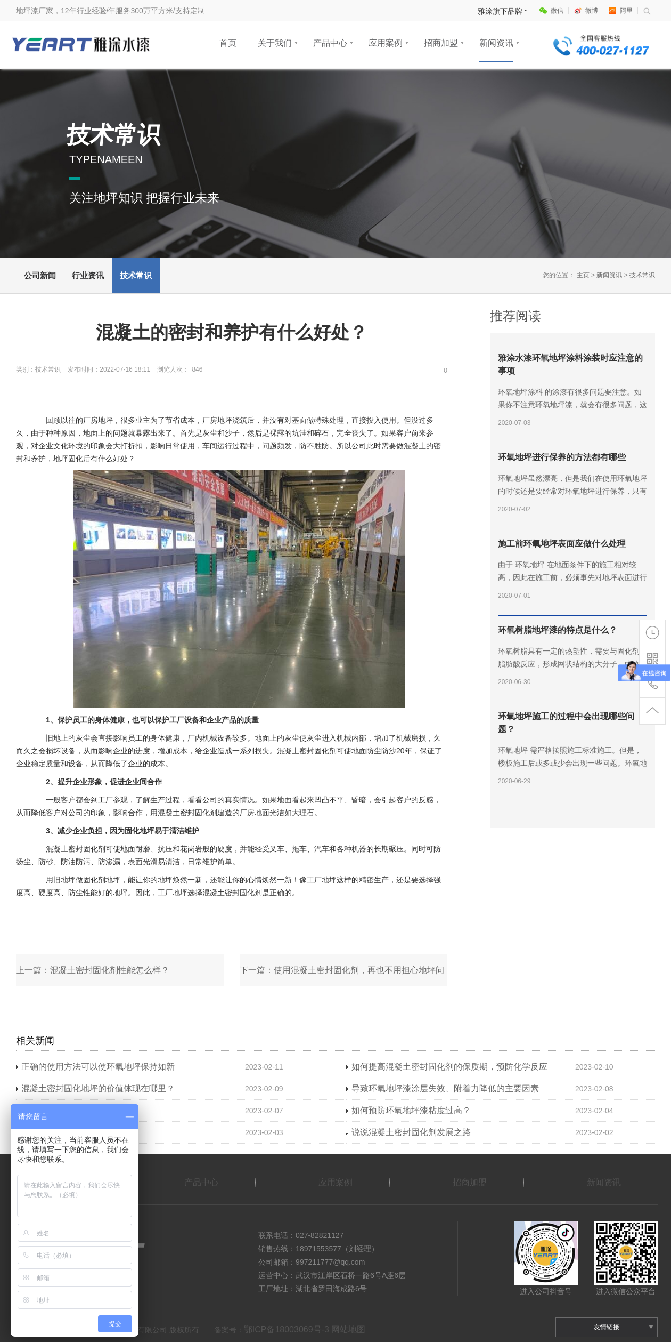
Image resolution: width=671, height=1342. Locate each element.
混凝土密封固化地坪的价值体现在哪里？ (98, 1088)
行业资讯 (88, 275)
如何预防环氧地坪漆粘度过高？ (411, 1110)
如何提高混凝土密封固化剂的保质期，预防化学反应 (449, 1066)
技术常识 (136, 275)
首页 (227, 42)
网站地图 (348, 1329)
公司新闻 (40, 275)
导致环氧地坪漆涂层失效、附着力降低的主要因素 (445, 1088)
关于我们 (275, 42)
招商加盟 (441, 42)
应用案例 (386, 42)
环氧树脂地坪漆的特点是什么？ (557, 629)
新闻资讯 (496, 42)
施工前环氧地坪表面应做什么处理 (562, 543)
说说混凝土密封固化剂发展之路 (411, 1132)
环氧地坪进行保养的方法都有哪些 (562, 457)
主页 (583, 275)
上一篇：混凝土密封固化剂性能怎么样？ (92, 970)
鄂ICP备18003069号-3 (286, 1329)
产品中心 (330, 42)
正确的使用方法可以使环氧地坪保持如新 (98, 1066)
